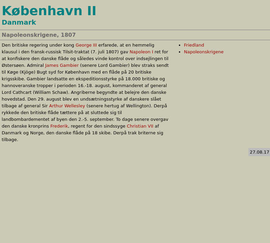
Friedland (194, 45)
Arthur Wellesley (67, 105)
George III (86, 45)
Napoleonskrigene (203, 51)
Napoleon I (141, 51)
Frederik (59, 126)
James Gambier (62, 65)
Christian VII (140, 126)
